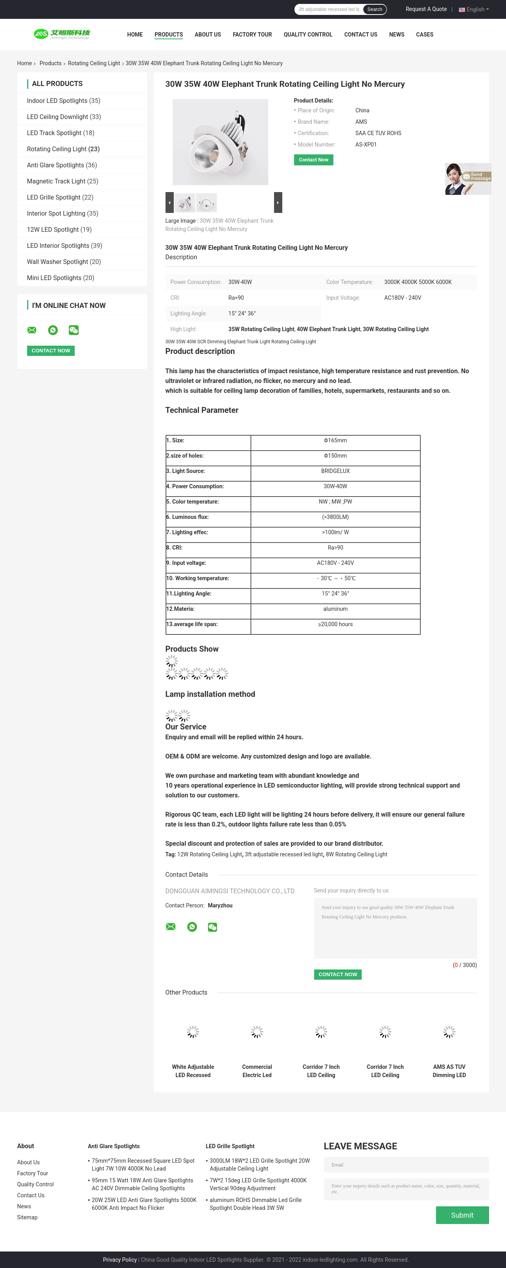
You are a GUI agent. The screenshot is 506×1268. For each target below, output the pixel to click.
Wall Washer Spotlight (57, 262)
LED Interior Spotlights (58, 245)
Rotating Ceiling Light (94, 63)
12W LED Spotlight (53, 229)
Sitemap (27, 1217)
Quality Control (308, 34)
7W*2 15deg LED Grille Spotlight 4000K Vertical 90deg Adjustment (258, 1184)
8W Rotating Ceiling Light (357, 854)
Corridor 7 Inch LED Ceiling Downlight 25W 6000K (385, 1071)
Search (374, 9)
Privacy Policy (120, 1260)
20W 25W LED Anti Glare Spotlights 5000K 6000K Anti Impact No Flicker (144, 1204)
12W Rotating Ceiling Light (209, 854)
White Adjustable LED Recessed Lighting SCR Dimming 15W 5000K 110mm (193, 1071)
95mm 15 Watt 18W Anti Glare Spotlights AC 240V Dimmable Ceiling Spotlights (142, 1184)
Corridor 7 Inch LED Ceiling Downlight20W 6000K (321, 1071)
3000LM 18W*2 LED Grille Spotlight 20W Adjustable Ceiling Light (260, 1165)
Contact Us (360, 34)
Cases (425, 34)
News (397, 34)
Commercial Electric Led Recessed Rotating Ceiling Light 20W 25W (257, 1071)
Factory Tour (252, 34)
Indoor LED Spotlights (57, 100)
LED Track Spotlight (54, 133)
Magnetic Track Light (56, 181)
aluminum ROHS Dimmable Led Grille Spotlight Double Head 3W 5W (256, 1204)
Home (135, 34)
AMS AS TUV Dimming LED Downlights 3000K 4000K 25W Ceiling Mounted (449, 1071)
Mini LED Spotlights (54, 278)
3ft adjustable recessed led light (284, 854)
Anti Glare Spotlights (56, 165)
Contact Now (314, 160)
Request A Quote (426, 9)
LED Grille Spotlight (54, 197)
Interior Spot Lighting (56, 213)
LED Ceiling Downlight (57, 117)
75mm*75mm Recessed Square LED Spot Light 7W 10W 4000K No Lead (143, 1165)
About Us (208, 34)
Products (169, 34)
